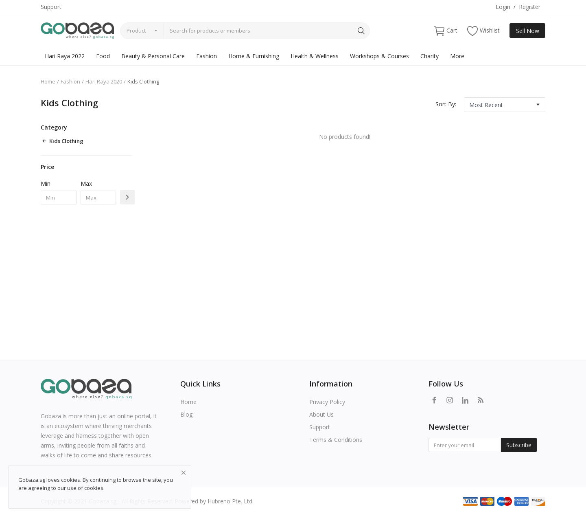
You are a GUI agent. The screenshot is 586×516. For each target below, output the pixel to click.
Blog (186, 414)
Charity (429, 56)
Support (51, 7)
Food (103, 56)
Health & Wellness (315, 56)
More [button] (457, 56)
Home (48, 81)
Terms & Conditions (335, 440)
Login (503, 7)
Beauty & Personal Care (153, 56)
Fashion (206, 56)
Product (136, 30)
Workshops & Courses (379, 56)
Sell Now (527, 31)
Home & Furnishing (253, 56)
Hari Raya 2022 (65, 56)
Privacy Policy (327, 402)
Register (529, 7)
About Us (321, 414)
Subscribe (518, 445)
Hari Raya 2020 (103, 81)
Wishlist (483, 30)
